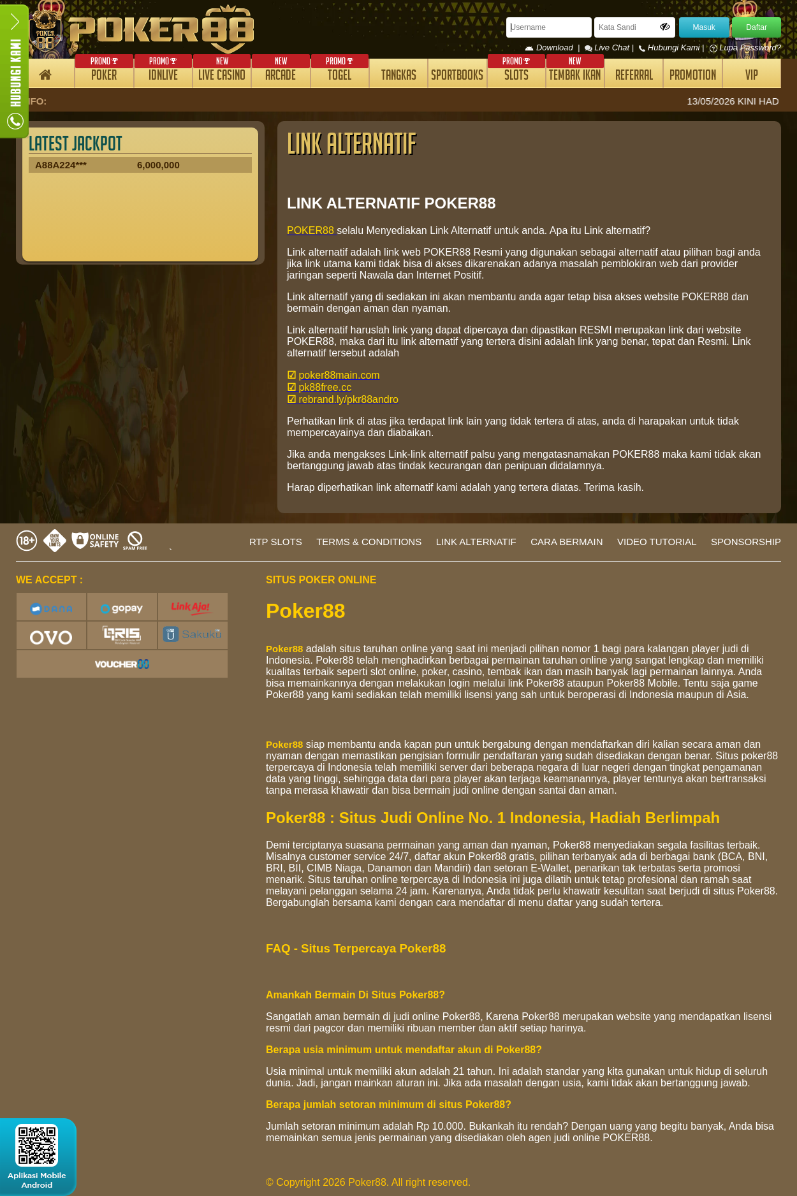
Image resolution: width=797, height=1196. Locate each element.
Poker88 (284, 648)
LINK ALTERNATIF (476, 541)
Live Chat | (610, 47)
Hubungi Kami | (672, 47)
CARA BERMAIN (566, 541)
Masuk (704, 27)
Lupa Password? (745, 47)
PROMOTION (692, 76)
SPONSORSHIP (746, 541)
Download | (554, 47)
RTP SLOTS (275, 541)
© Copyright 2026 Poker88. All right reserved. (368, 1182)
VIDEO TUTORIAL (656, 541)
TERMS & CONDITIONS (368, 541)
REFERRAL (634, 76)
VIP (751, 76)
